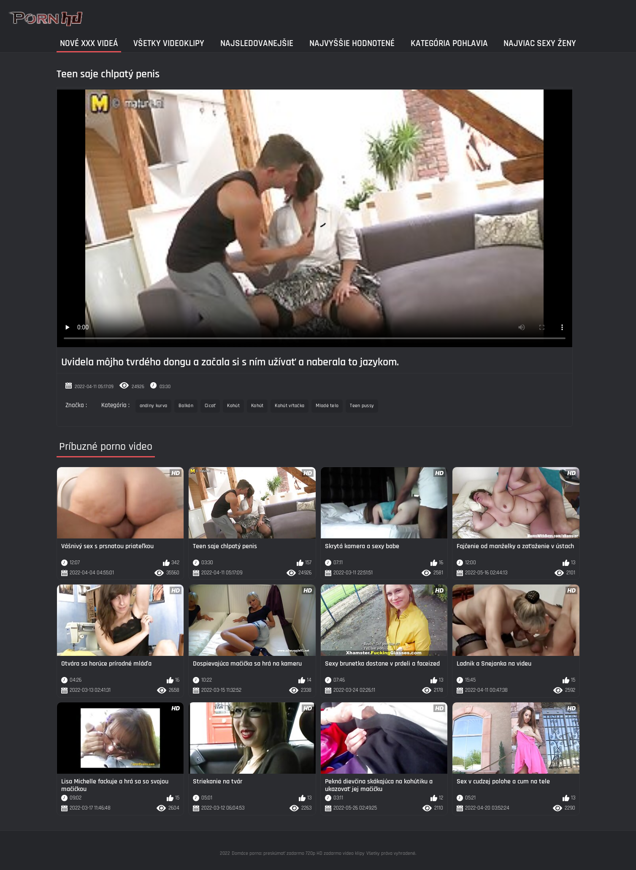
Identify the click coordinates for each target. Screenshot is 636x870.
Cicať (210, 405)
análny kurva (154, 405)
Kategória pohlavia (449, 43)
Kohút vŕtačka (289, 405)
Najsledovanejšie (256, 43)
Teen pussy (362, 405)
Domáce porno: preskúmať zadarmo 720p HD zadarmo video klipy (298, 853)
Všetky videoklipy (168, 43)
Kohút (233, 405)
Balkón (186, 405)
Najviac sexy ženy (539, 43)
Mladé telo (327, 405)
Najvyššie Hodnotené (352, 43)
